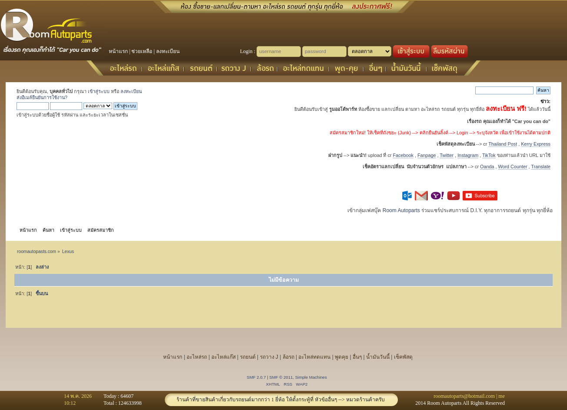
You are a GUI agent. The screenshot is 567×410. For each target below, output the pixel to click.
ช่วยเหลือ (141, 51)
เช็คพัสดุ (403, 357)
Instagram (467, 155)
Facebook (403, 155)
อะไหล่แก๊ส (223, 357)
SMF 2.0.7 (256, 377)
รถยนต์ (248, 357)
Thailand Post (502, 144)
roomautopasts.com (36, 251)
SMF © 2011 (281, 377)
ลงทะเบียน (168, 51)
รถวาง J (269, 357)
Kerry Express (535, 144)
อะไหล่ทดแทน (314, 357)
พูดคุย (341, 357)
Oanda (487, 166)
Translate (540, 166)
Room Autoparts (401, 210)
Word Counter (512, 166)
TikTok (489, 155)
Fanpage (426, 155)
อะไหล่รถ (197, 357)
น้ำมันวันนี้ (378, 357)
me (501, 396)
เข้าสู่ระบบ (99, 91)
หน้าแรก (118, 51)
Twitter (447, 155)
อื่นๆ (357, 357)
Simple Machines (311, 377)
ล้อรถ (288, 357)
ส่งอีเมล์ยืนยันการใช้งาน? (42, 97)
